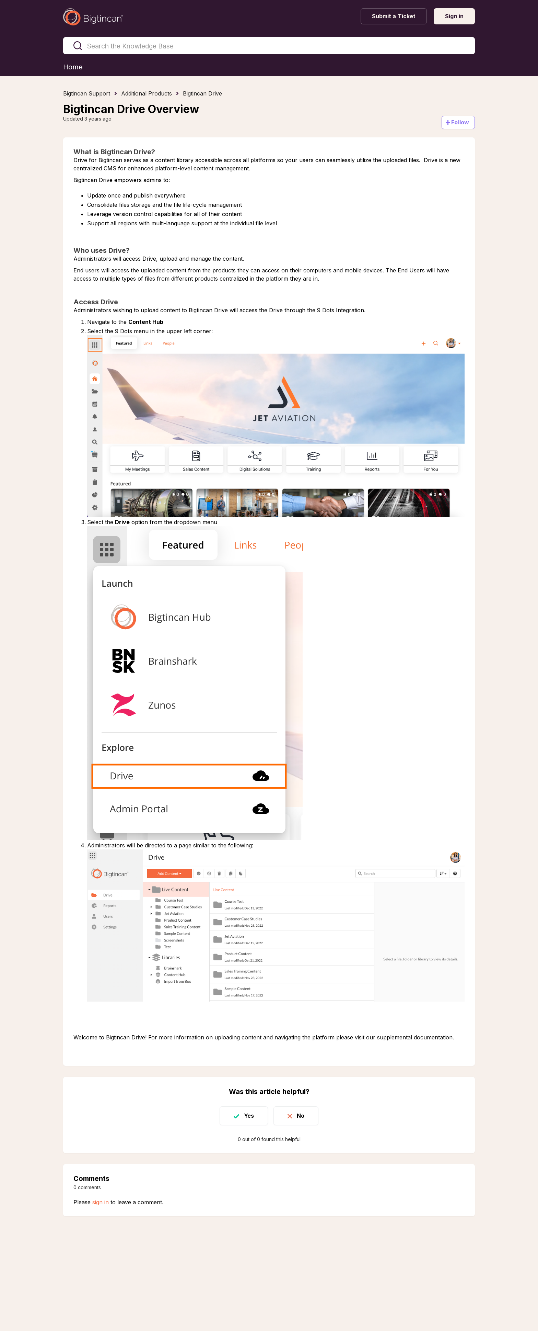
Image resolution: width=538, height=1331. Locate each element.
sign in (100, 1202)
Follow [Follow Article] (460, 122)
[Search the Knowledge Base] (269, 45)
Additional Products (146, 93)
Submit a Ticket (394, 16)
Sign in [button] (454, 16)
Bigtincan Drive (202, 93)
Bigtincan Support (86, 93)
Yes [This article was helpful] (249, 1115)
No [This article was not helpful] (300, 1115)
